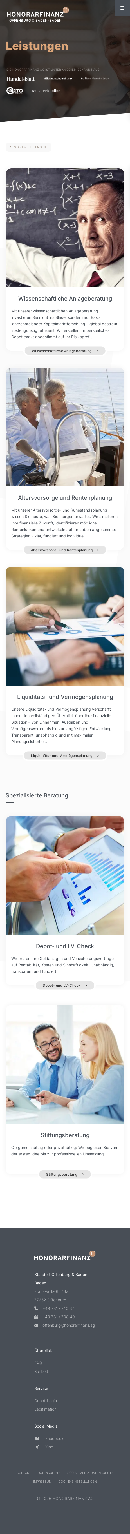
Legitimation (45, 1409)
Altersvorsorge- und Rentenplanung (62, 550)
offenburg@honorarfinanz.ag (64, 1325)
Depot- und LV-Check (62, 985)
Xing (43, 1446)
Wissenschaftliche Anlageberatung (62, 350)
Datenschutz (49, 1473)
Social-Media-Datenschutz (90, 1473)
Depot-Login (45, 1400)
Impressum (42, 1482)
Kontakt (41, 1371)
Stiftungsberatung (61, 1174)
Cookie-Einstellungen (78, 1482)
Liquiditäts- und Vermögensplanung (62, 755)
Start (18, 147)
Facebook (48, 1438)
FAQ (38, 1362)
